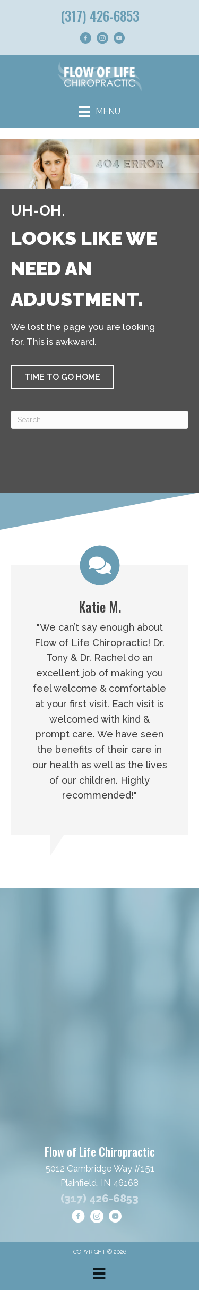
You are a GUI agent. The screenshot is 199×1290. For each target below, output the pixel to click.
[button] (62, 377)
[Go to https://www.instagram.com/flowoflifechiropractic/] (102, 39)
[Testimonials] (99, 691)
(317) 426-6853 (99, 16)
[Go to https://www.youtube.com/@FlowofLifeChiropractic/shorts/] (119, 39)
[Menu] (99, 111)
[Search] (99, 420)
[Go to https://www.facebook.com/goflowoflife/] (85, 39)
